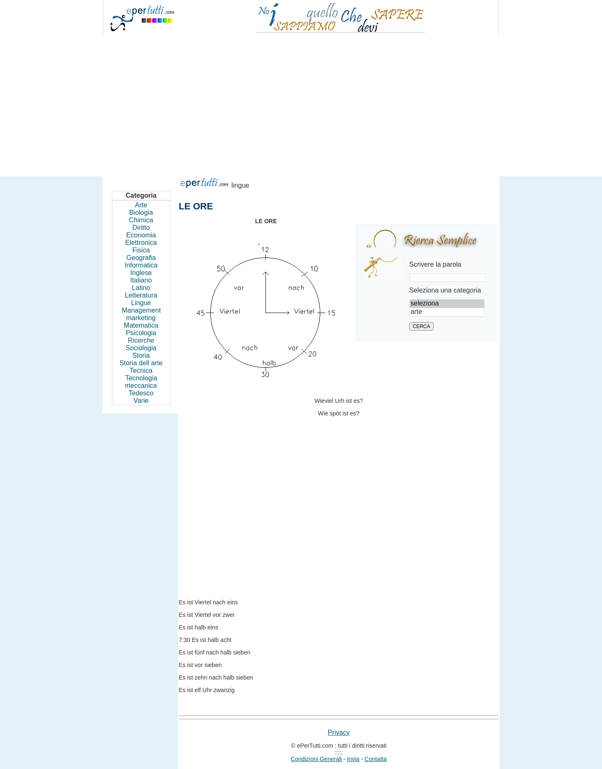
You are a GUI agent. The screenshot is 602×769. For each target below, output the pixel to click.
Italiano (141, 280)
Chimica (141, 220)
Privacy (338, 732)
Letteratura (141, 295)
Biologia (141, 212)
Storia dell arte (141, 363)
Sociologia (141, 347)
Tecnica (141, 370)
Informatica (141, 265)
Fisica (141, 250)
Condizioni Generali (316, 759)
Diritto (141, 227)
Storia (141, 355)
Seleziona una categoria (445, 290)
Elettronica (141, 242)
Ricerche (141, 340)
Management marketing (141, 314)
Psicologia (141, 332)
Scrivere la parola (435, 264)
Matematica (141, 325)
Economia (141, 235)
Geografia (141, 257)
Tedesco (141, 393)
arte (447, 312)
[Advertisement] (301, 101)
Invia (353, 759)
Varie (140, 400)
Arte (141, 205)
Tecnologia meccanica (141, 381)
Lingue (141, 302)
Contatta (376, 759)
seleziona (447, 304)
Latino (141, 287)
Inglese (141, 272)
